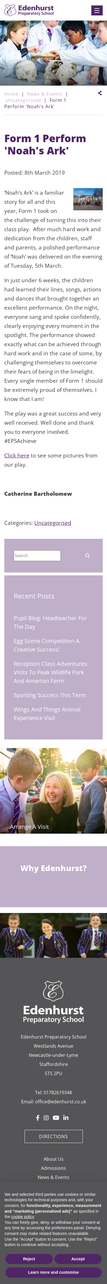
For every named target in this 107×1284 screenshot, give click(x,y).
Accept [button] (78, 1259)
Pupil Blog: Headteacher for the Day (50, 622)
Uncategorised (52, 523)
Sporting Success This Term (50, 695)
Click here (16, 455)
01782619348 (58, 1092)
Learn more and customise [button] (53, 1272)
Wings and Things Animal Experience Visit (47, 714)
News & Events (53, 1177)
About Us (54, 1159)
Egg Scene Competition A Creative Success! (47, 645)
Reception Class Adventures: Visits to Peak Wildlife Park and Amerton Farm (51, 672)
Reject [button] (29, 1259)
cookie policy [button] (22, 1216)
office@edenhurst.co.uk (60, 1101)
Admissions (53, 1168)
